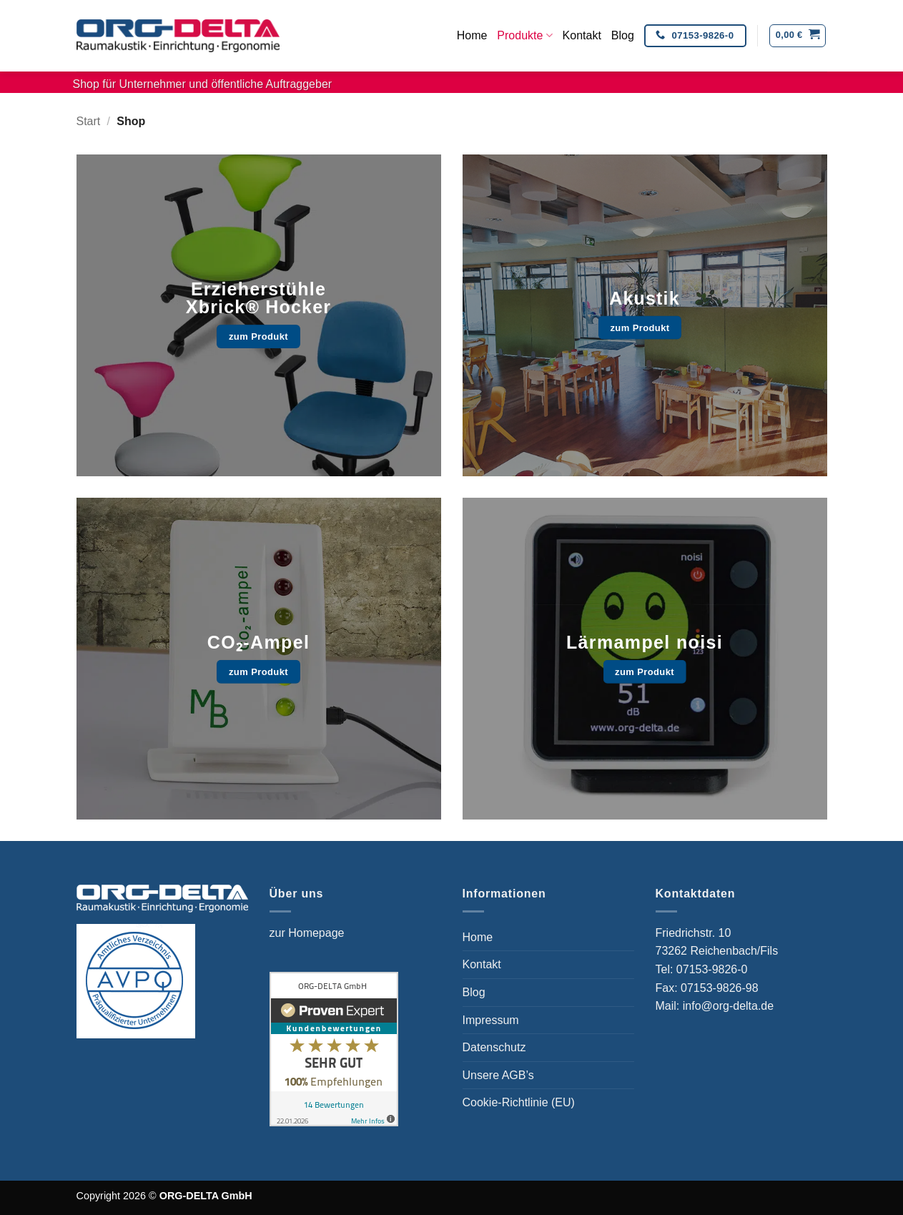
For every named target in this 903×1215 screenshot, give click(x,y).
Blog (622, 35)
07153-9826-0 (713, 969)
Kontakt (582, 35)
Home (472, 35)
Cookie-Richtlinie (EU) (519, 1102)
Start (89, 121)
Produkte (524, 35)
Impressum (491, 1020)
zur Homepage (307, 933)
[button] (797, 35)
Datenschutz (494, 1047)
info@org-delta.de (728, 1006)
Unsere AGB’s (498, 1075)
